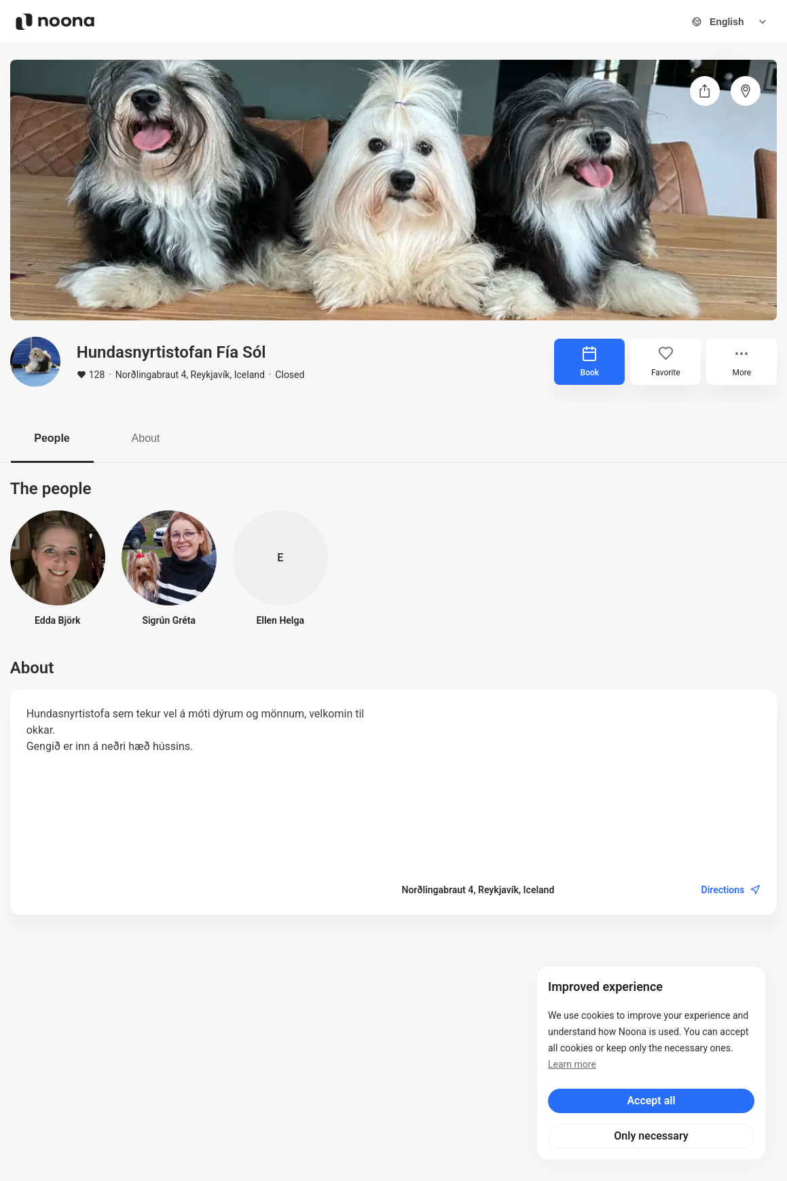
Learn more (572, 1064)
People (51, 438)
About (146, 438)
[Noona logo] (55, 22)
